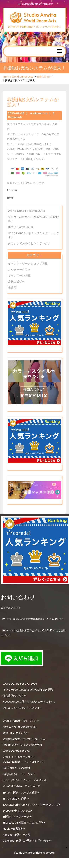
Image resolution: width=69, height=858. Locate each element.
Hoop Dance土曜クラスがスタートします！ (29, 701)
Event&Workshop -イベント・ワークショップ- (31, 804)
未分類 (12, 287)
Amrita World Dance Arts (18, 76)
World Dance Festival (16, 751)
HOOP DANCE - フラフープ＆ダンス (24, 780)
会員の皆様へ (44, 76)
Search (60, 39)
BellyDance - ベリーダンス (19, 774)
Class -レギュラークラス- (19, 757)
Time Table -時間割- (16, 798)
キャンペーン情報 (19, 275)
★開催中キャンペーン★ (17, 816)
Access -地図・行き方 (16, 834)
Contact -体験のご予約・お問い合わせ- (27, 840)
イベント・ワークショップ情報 (28, 263)
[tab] (59, 51)
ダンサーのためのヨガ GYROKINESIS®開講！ (29, 689)
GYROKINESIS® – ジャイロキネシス (24, 762)
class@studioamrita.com (34, 4)
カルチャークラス (19, 269)
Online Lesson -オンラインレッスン (25, 739)
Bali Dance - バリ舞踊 (16, 768)
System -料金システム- (17, 810)
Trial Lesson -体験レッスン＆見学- (24, 822)
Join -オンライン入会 (16, 733)
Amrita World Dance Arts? (19, 727)
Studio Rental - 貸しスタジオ (21, 721)
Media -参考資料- (14, 828)
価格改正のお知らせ (20, 227)
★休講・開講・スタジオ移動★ (21, 792)
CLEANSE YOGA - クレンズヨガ (22, 786)
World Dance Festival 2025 (26, 211)
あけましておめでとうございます (29, 243)
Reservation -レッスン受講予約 (22, 745)
